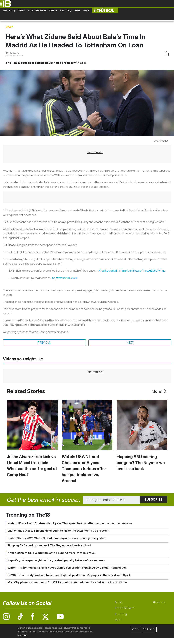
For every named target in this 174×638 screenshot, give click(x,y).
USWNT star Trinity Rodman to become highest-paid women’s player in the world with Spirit (69, 575)
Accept (136, 629)
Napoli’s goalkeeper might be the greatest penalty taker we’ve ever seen (56, 560)
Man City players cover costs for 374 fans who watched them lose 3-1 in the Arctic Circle (67, 582)
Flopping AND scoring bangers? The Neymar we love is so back (141, 462)
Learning (65, 10)
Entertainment (37, 10)
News (21, 10)
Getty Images (161, 140)
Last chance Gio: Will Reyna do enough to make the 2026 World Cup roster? (58, 531)
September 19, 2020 (64, 278)
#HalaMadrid (126, 270)
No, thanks (149, 629)
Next (130, 343)
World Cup (9, 10)
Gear (77, 10)
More (86, 10)
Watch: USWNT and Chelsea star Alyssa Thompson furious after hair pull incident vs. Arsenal (84, 468)
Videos (53, 10)
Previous (44, 343)
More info (22, 635)
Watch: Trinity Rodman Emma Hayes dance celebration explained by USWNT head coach (67, 568)
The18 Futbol (105, 10)
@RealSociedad (107, 270)
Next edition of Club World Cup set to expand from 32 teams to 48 (52, 553)
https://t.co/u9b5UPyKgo (149, 270)
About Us (159, 602)
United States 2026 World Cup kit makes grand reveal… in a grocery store (57, 538)
